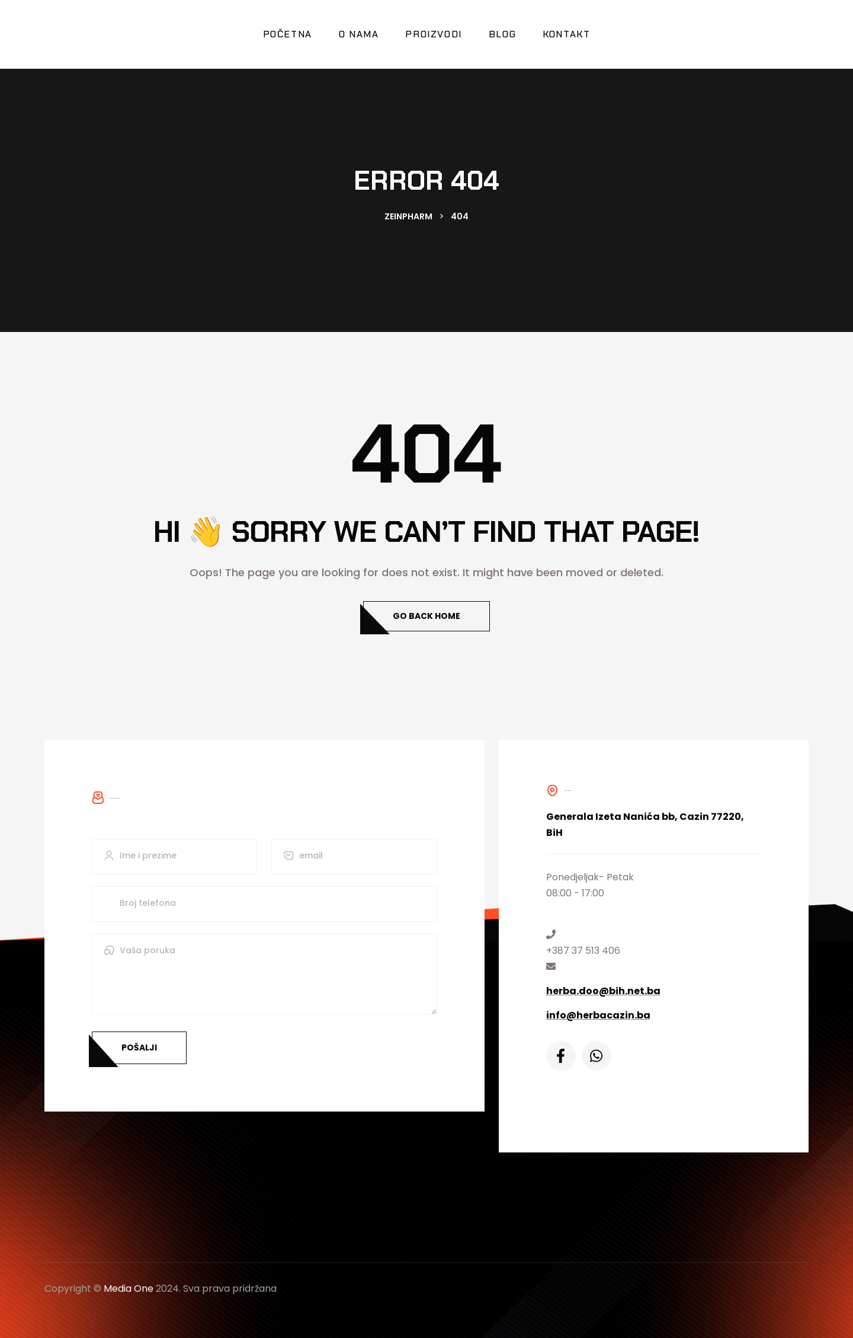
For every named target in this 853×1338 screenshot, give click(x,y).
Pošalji (139, 1047)
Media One (128, 1288)
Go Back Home (426, 616)
